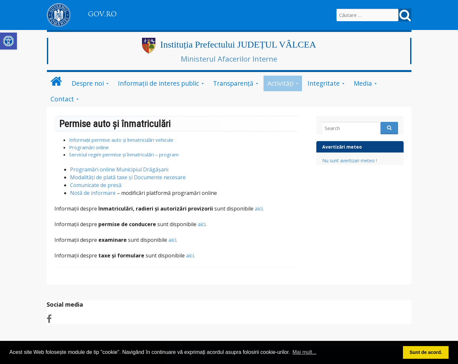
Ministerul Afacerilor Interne (229, 59)
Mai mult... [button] (305, 352)
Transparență (233, 83)
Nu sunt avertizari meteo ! (349, 160)
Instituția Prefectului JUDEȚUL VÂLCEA (238, 44)
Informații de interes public (158, 83)
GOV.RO (102, 14)
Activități (280, 83)
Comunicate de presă (96, 185)
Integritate (324, 83)
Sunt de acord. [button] (425, 352)
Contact (62, 99)
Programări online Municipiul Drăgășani (119, 169)
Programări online (89, 147)
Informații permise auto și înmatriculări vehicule (121, 140)
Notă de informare (93, 193)
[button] (8, 41)
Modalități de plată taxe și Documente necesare (128, 177)
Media (363, 83)
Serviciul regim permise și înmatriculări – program (124, 154)
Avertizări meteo (342, 147)
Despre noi (88, 83)
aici (258, 208)
